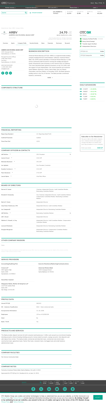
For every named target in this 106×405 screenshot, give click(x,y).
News (43, 43)
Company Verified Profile (92, 38)
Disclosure (59, 43)
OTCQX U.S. (92, 51)
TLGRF (85, 96)
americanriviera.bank (6, 65)
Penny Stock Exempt (88, 41)
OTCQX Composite (92, 55)
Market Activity (4, 28)
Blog (96, 3)
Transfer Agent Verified (89, 43)
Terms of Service (18, 398)
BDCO (85, 94)
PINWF (85, 91)
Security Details (34, 43)
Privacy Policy (5, 398)
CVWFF (85, 89)
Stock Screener (36, 13)
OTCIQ (100, 3)
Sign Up (100, 148)
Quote (13, 43)
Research (67, 43)
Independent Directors (89, 46)
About (92, 3)
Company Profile (22, 43)
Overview (5, 43)
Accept (98, 397)
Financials (50, 43)
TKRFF (85, 99)
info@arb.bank (5, 69)
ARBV (13, 28)
